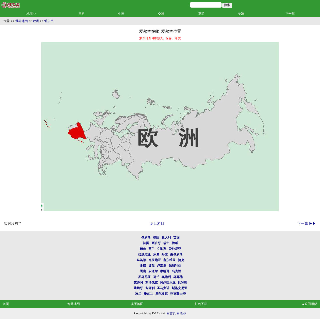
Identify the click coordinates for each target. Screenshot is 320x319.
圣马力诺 (163, 288)
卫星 (201, 13)
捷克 (181, 260)
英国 (176, 237)
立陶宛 (161, 249)
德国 (156, 237)
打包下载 (201, 304)
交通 (161, 13)
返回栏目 (157, 223)
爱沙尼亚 (175, 249)
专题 (241, 13)
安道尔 (153, 271)
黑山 (143, 271)
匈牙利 (150, 288)
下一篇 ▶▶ (306, 223)
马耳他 (178, 277)
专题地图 (73, 304)
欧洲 (36, 21)
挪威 (175, 243)
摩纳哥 (164, 271)
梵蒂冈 (138, 282)
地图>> (31, 13)
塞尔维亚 (169, 260)
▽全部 (290, 13)
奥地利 (166, 277)
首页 (6, 304)
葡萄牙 (138, 288)
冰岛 (156, 254)
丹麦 (165, 254)
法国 (146, 243)
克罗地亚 (154, 260)
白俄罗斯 (176, 254)
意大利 (166, 237)
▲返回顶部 (309, 304)
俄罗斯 (146, 237)
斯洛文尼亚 (179, 288)
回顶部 (181, 313)
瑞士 (166, 243)
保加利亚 (175, 265)
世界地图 (21, 21)
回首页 (171, 313)
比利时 (182, 282)
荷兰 (156, 277)
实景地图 (137, 304)
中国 (121, 13)
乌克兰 (176, 271)
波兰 (138, 293)
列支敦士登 (178, 293)
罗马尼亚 (144, 277)
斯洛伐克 (151, 282)
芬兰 (151, 249)
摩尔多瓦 (161, 293)
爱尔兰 (49, 21)
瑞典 (143, 249)
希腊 (143, 265)
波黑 (151, 265)
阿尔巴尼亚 (168, 282)
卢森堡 (161, 265)
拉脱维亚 (144, 254)
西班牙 (156, 243)
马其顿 (141, 260)
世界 (81, 13)
